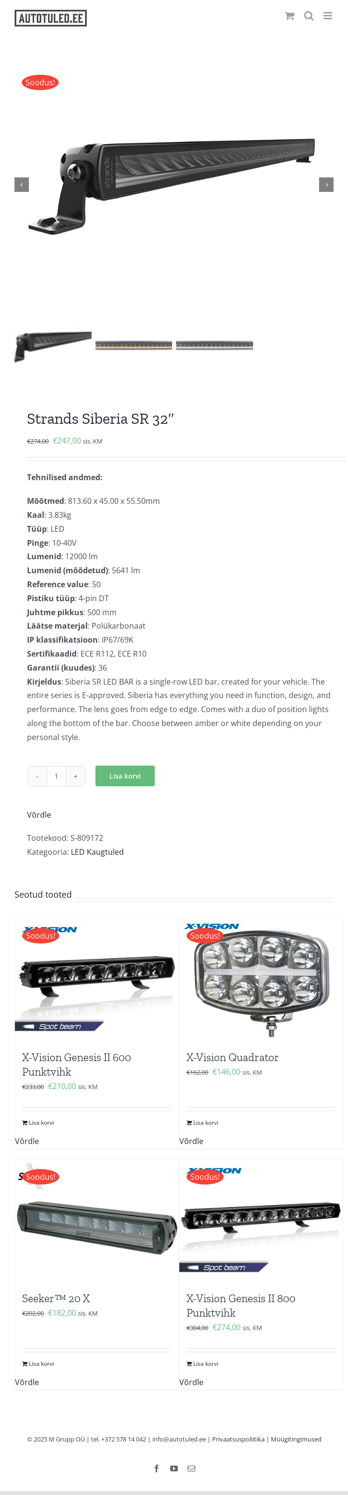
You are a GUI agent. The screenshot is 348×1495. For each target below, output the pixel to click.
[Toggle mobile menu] (328, 16)
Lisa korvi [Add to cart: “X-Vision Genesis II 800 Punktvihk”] (205, 1364)
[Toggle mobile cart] (289, 16)
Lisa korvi (125, 776)
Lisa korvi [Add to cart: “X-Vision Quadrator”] (205, 1122)
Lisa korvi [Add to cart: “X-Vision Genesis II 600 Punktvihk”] (41, 1122)
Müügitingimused (296, 1439)
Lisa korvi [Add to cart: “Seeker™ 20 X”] (41, 1364)
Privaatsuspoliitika (238, 1439)
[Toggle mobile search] (309, 16)
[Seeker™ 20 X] (96, 1220)
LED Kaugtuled (97, 852)
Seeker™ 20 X (56, 1299)
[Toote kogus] (56, 776)
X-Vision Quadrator (233, 1057)
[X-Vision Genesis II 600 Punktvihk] (96, 979)
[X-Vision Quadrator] (261, 979)
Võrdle (39, 814)
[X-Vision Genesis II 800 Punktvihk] (261, 1220)
